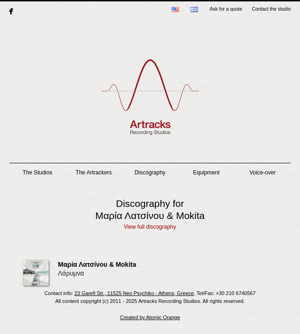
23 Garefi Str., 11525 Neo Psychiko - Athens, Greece (133, 293)
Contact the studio (271, 9)
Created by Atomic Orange (150, 317)
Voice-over (262, 172)
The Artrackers (94, 172)
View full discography (150, 227)
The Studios (37, 172)
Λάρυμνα (71, 273)
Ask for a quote (226, 9)
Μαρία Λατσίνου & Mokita (97, 264)
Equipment (206, 172)
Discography (150, 172)
